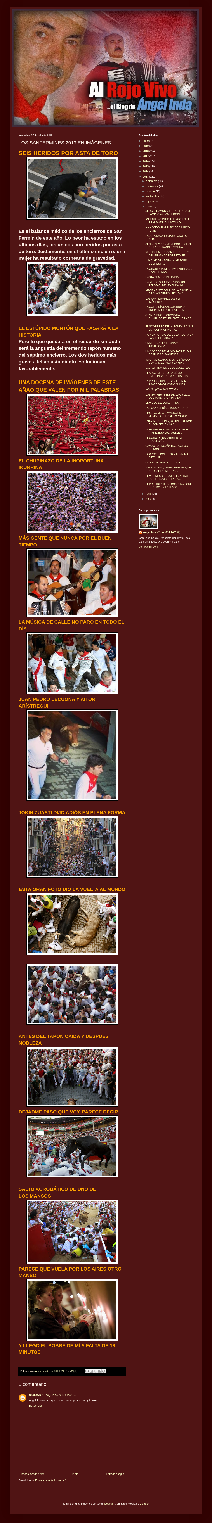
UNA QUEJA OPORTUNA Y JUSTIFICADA (161, 345)
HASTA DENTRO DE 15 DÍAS (162, 277)
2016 (146, 161)
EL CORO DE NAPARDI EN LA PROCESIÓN (163, 439)
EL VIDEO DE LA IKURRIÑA (162, 402)
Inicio (75, 1474)
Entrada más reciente (32, 1474)
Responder (35, 1405)
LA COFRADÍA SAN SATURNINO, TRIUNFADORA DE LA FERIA (165, 308)
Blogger (144, 1503)
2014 (146, 171)
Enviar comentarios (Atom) (50, 1480)
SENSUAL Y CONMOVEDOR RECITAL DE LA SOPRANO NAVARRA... (168, 246)
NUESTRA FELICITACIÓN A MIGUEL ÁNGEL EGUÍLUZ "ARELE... (167, 431)
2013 (146, 176)
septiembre (153, 196)
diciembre (152, 181)
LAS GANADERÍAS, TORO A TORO (166, 408)
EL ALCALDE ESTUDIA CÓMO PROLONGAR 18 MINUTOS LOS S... (169, 375)
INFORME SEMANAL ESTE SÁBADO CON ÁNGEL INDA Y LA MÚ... (167, 361)
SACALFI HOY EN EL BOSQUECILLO (167, 367)
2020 (146, 140)
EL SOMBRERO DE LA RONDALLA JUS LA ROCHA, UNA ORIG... (169, 328)
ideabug (109, 1503)
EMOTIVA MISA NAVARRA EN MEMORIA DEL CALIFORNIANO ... (167, 414)
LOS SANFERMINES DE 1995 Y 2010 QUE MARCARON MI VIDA (167, 396)
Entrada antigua (115, 1474)
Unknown (35, 1395)
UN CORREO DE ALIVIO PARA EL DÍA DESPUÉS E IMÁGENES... (168, 353)
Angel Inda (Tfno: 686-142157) (161, 532)
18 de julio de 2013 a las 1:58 (59, 1395)
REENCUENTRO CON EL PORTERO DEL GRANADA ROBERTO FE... (167, 254)
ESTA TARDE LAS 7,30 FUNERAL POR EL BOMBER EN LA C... (168, 423)
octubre (150, 191)
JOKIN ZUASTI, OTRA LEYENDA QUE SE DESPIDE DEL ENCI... (168, 469)
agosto (150, 201)
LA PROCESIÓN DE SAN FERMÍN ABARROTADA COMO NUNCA (165, 383)
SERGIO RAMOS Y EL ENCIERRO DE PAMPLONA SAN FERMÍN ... (168, 212)
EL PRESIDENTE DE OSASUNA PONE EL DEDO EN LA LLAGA (168, 486)
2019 (146, 145)
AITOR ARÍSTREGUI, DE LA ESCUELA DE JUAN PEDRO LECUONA (168, 292)
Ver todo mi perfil (148, 546)
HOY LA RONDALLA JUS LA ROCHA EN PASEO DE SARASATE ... (169, 336)
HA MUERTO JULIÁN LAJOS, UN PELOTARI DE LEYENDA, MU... (165, 284)
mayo (149, 498)
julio (148, 206)
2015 (146, 166)
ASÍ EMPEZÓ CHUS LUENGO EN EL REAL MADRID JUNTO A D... (167, 221)
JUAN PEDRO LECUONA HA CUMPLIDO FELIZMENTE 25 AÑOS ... (168, 318)
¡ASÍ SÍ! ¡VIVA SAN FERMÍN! (162, 389)
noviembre (152, 186)
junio (149, 493)
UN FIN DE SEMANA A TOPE (162, 462)
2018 (146, 151)
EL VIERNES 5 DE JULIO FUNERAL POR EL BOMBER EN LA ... (166, 477)
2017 (146, 156)
